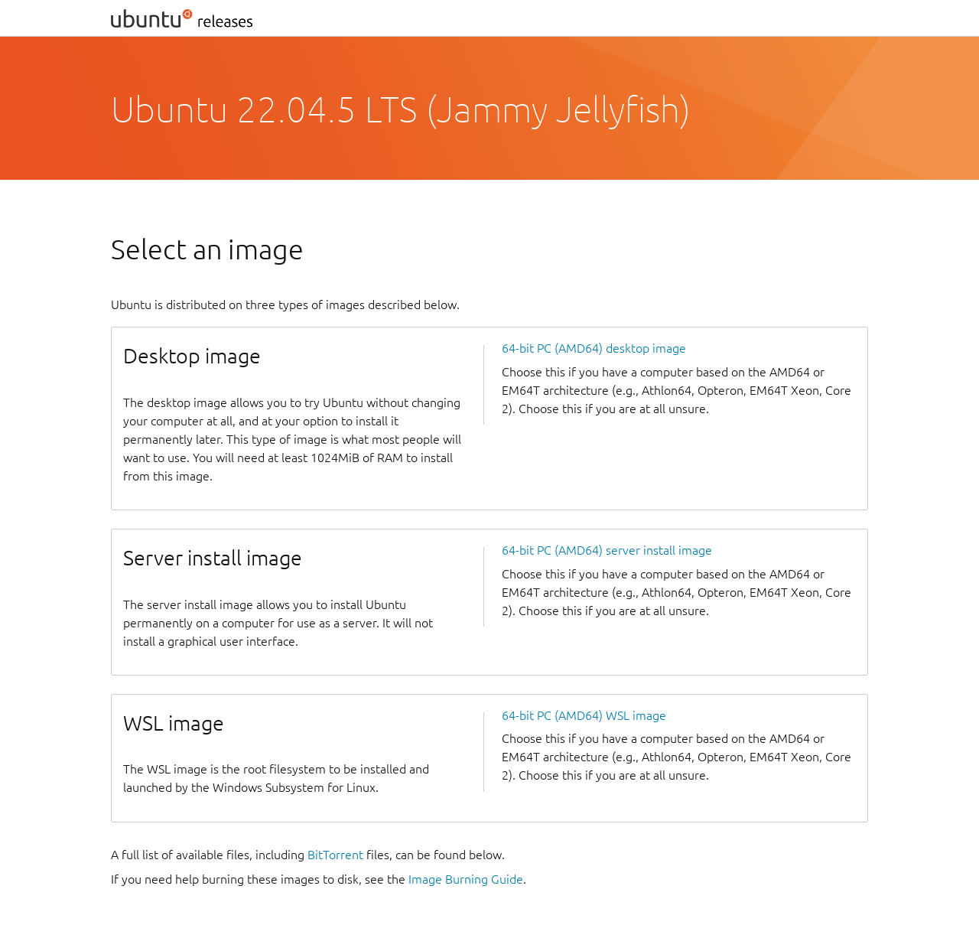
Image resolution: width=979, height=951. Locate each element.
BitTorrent (335, 854)
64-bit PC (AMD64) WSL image (584, 715)
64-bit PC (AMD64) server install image (607, 550)
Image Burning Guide (465, 879)
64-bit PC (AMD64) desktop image (594, 348)
